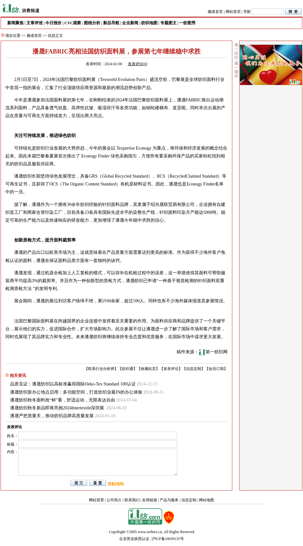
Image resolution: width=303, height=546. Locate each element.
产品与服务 (169, 500)
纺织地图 (149, 22)
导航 (247, 11)
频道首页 (215, 11)
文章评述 (34, 22)
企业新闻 (130, 22)
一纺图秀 (187, 22)
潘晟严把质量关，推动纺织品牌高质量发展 (52, 415)
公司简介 (114, 500)
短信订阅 (216, 369)
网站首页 (233, 11)
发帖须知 (115, 483)
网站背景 (96, 500)
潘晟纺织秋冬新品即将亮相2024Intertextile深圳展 (57, 408)
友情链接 (149, 500)
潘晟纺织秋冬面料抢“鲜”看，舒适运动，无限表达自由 (62, 400)
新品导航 (111, 22)
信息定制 (193, 369)
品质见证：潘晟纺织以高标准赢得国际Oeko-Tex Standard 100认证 (73, 384)
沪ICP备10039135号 (168, 539)
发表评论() (137, 64)
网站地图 (206, 500)
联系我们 (132, 500)
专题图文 (168, 22)
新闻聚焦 (15, 22)
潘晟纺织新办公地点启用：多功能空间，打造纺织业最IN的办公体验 (76, 392)
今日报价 (53, 22)
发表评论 (171, 369)
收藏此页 (148, 369)
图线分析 (92, 22)
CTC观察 (72, 22)
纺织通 (127, 369)
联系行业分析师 (101, 369)
